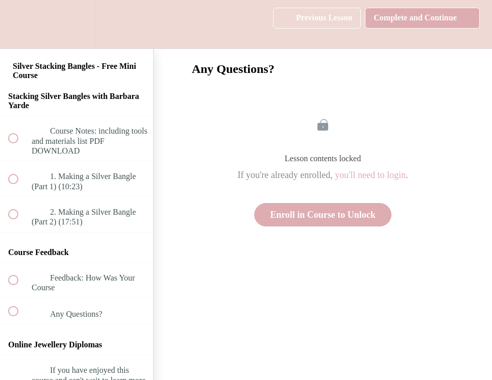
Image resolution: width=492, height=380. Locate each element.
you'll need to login (370, 175)
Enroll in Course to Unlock (323, 215)
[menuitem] (76, 24)
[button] (19, 24)
